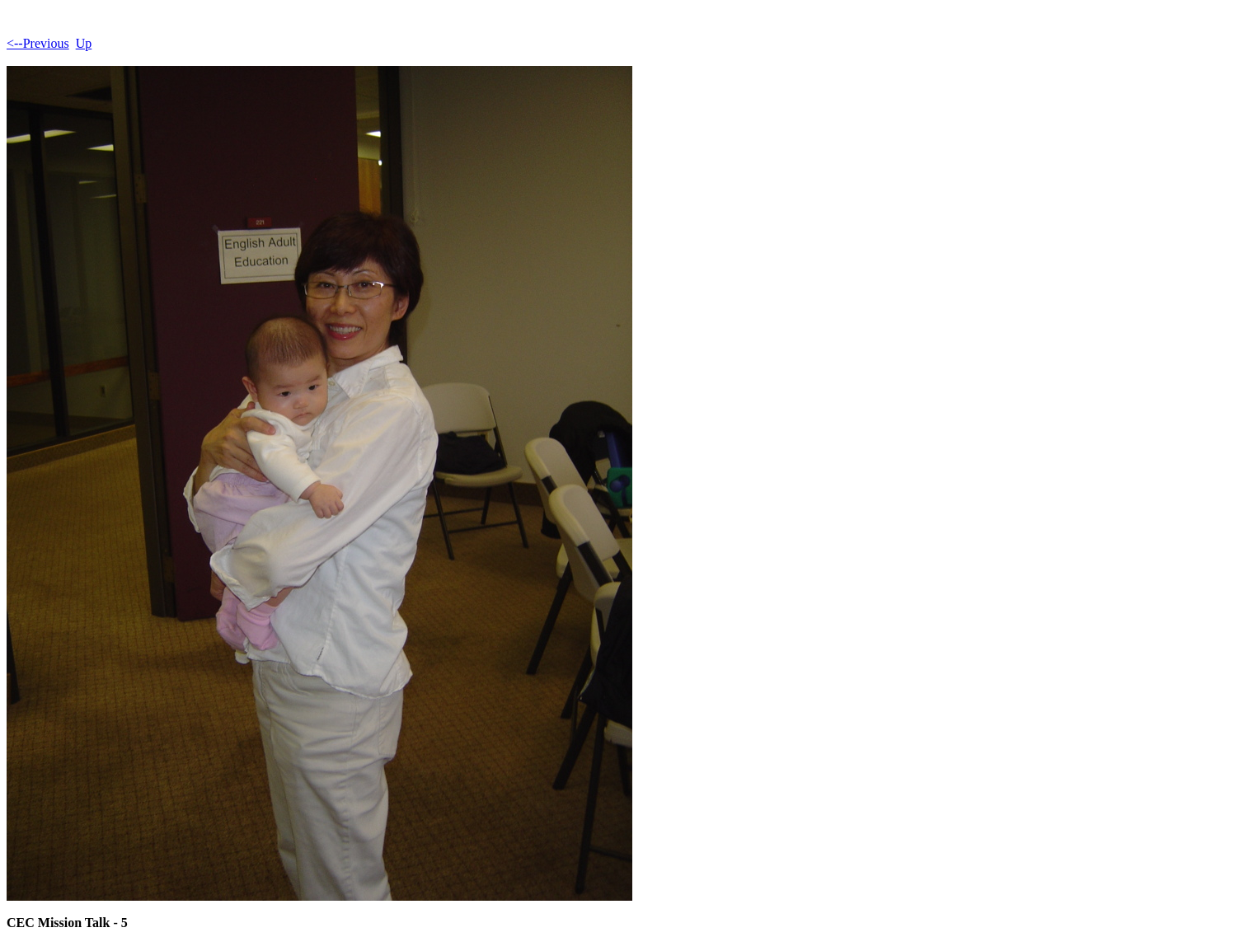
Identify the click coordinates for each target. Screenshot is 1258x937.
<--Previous (38, 43)
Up (84, 43)
